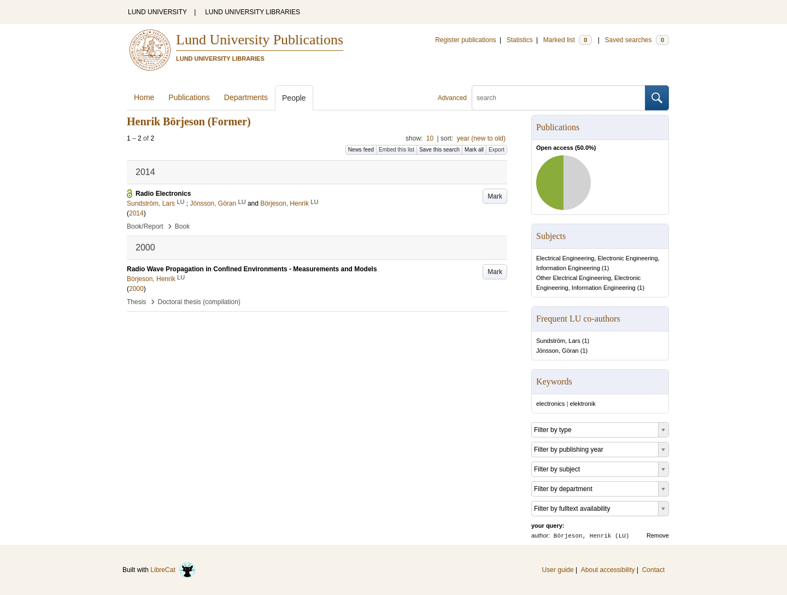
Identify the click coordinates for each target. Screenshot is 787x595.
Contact (653, 570)
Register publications (465, 40)
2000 (136, 289)
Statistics (520, 40)
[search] (558, 97)
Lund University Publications (259, 40)
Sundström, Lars (558, 340)
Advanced (452, 98)
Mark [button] (495, 196)
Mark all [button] (474, 150)
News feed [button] (361, 150)
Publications (189, 97)
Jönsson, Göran (557, 350)
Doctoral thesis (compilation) (198, 302)
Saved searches (636, 40)
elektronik (583, 403)
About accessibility (608, 570)
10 (429, 138)
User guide (558, 570)
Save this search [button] (439, 150)
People (294, 98)
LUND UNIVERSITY (157, 12)
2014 (136, 213)
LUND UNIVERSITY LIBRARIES (252, 12)
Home (144, 97)
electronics (550, 403)
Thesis (136, 302)
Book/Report (145, 226)
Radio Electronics (163, 193)
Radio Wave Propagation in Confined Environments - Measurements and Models (252, 269)
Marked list (567, 40)
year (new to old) (481, 138)
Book (182, 226)
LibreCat (173, 570)
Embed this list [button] (396, 150)
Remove (658, 535)
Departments (246, 97)
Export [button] (496, 150)
